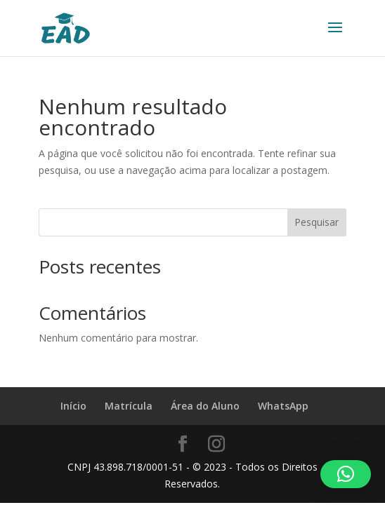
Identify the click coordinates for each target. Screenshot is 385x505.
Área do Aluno (205, 405)
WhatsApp (283, 405)
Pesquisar (316, 222)
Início (73, 405)
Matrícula (128, 405)
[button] (345, 474)
